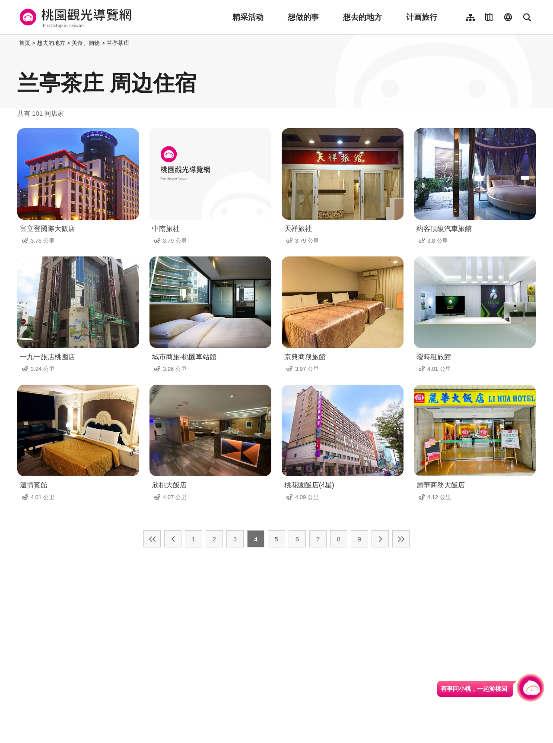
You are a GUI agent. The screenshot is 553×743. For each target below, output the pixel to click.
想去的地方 (362, 17)
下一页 (380, 538)
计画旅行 (421, 17)
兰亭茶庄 (118, 43)
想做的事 (303, 17)
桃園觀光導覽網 (74, 17)
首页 (24, 43)
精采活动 (248, 17)
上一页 (172, 538)
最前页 (152, 538)
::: (15, 43)
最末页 (401, 538)
